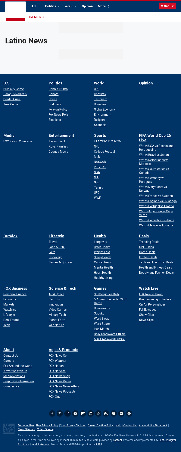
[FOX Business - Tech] (6, 325)
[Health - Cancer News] (103, 262)
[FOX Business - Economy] (9, 299)
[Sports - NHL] (96, 177)
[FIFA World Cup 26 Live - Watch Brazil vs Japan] (154, 155)
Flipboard (83, 413)
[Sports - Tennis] (98, 187)
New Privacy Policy (47, 425)
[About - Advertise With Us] (15, 371)
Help (118, 425)
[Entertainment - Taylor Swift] (57, 141)
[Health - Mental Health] (103, 267)
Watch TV (167, 5)
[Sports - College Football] (104, 151)
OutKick (10, 236)
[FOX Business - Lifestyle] (9, 314)
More (102, 6)
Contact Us (130, 425)
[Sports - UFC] (96, 192)
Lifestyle (56, 236)
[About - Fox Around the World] (17, 366)
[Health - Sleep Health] (102, 257)
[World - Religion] (99, 119)
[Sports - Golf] (97, 182)
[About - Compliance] (11, 386)
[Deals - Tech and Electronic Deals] (156, 262)
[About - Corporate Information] (18, 381)
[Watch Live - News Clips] (146, 320)
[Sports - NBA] (97, 172)
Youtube (75, 413)
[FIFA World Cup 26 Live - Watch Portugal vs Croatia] (156, 206)
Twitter (60, 413)
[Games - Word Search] (102, 323)
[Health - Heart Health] (102, 272)
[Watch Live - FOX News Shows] (151, 294)
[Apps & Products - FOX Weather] (57, 360)
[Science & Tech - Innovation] (56, 304)
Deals (144, 236)
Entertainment (61, 135)
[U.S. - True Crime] (10, 104)
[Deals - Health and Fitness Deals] (155, 267)
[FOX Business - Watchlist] (9, 309)
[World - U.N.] (96, 89)
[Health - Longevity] (100, 242)
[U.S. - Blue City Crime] (13, 89)
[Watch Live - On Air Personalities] (152, 304)
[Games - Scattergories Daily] (106, 294)
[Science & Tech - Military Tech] (57, 314)
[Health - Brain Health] (102, 247)
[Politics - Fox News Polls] (59, 114)
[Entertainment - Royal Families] (58, 146)
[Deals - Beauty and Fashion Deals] (156, 272)
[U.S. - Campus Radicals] (15, 94)
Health (100, 236)
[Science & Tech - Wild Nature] (56, 325)
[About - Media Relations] (14, 376)
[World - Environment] (102, 114)
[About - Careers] (8, 360)
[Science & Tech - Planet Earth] (57, 320)
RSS (106, 413)
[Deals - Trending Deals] (149, 242)
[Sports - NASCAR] (100, 162)
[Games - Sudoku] (99, 313)
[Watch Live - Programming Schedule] (155, 299)
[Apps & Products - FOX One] (54, 396)
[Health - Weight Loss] (102, 252)
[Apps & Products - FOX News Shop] (59, 376)
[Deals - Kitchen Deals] (148, 257)
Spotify (121, 413)
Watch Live (148, 288)
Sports (100, 135)
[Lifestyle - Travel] (53, 242)
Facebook (52, 413)
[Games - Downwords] (102, 308)
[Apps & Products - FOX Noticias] (57, 371)
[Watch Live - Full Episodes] (147, 309)
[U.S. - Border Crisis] (12, 99)
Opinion (87, 6)
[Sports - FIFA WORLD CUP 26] (107, 141)
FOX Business (15, 288)
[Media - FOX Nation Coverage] (17, 141)
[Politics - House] (53, 99)
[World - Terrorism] (100, 99)
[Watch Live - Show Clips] (146, 314)
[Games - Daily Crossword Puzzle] (110, 334)
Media (9, 135)
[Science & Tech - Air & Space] (56, 294)
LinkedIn (90, 413)
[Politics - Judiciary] (55, 104)
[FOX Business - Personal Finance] (14, 294)
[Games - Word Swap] (101, 318)
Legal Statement (40, 444)
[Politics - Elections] (55, 119)
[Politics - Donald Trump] (58, 89)
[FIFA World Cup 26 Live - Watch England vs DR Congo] (158, 201)
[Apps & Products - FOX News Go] (58, 355)
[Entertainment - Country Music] (58, 151)
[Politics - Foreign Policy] (58, 109)
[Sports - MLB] (97, 156)
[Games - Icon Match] (101, 329)
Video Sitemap (45, 429)
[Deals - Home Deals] (147, 252)
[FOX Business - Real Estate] (11, 320)
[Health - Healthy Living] (103, 277)
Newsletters (113, 413)
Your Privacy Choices (72, 425)
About (8, 349)
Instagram (67, 413)
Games (100, 288)
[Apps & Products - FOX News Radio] (60, 381)
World (69, 6)
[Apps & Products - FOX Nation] (56, 366)
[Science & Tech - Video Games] (58, 309)
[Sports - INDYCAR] (100, 167)
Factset (117, 440)
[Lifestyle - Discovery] (55, 257)
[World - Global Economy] (105, 109)
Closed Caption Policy (100, 425)
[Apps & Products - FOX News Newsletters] (64, 386)
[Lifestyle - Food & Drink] (57, 247)
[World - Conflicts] (100, 94)
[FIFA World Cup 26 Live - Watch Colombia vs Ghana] (156, 220)
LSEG (99, 444)
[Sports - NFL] (96, 146)
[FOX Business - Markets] (9, 304)
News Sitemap (26, 429)
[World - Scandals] (100, 125)
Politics (51, 6)
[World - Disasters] (100, 104)
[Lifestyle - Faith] (52, 252)
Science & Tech (62, 288)
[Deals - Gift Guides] (146, 247)
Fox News (15, 11)
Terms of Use (26, 425)
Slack (98, 413)
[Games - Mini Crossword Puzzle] (109, 339)
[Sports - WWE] (97, 197)
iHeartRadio (129, 413)
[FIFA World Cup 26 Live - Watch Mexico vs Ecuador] (156, 225)
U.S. (34, 6)
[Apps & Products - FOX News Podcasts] (62, 391)
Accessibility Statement (153, 425)
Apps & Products (63, 349)
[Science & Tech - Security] (54, 299)
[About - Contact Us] (10, 355)
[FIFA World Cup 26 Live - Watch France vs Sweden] (156, 196)
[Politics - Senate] (54, 94)
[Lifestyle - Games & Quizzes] (61, 262)
